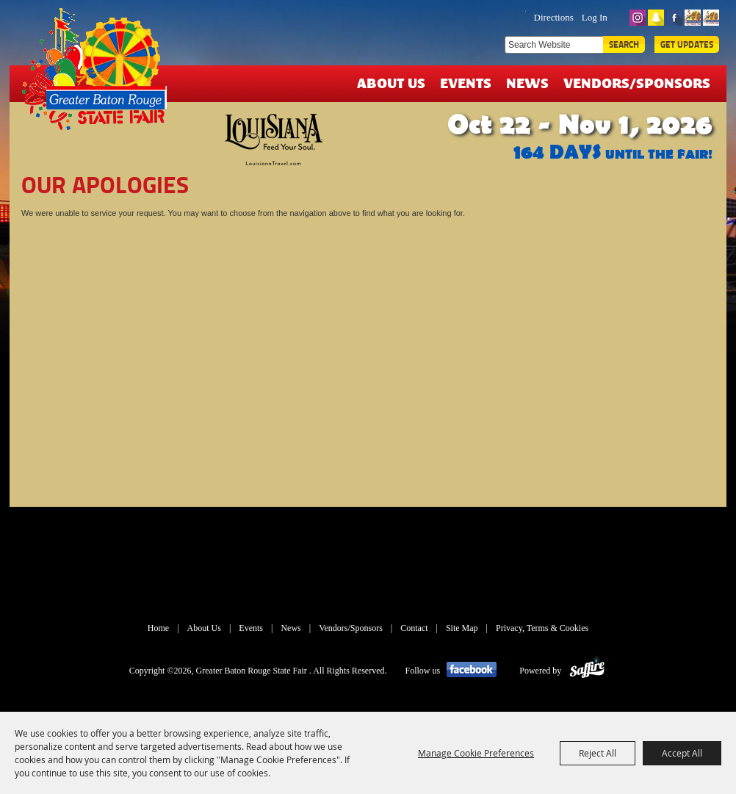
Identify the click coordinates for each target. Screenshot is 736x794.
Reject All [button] (597, 753)
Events (465, 83)
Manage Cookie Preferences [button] (476, 753)
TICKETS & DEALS (457, 16)
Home (158, 628)
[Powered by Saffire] (587, 670)
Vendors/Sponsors (636, 83)
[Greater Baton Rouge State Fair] (100, 75)
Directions (554, 17)
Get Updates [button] (686, 44)
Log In (594, 17)
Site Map (462, 628)
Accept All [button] (682, 753)
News (527, 83)
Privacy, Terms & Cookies (542, 628)
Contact (413, 628)
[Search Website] (554, 45)
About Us (391, 83)
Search (624, 44)
